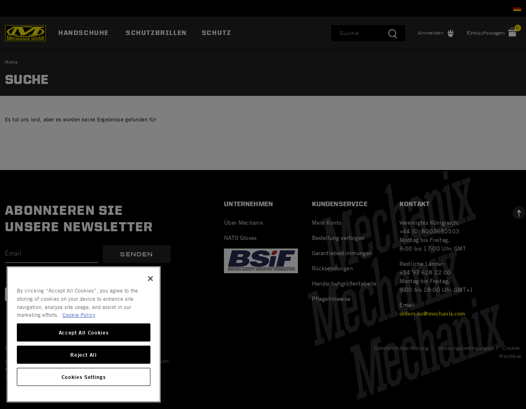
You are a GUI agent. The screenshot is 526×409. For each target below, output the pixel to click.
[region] (84, 334)
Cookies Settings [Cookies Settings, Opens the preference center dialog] (84, 377)
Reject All (83, 354)
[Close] (150, 279)
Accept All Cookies (84, 332)
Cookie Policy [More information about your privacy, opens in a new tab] (78, 314)
